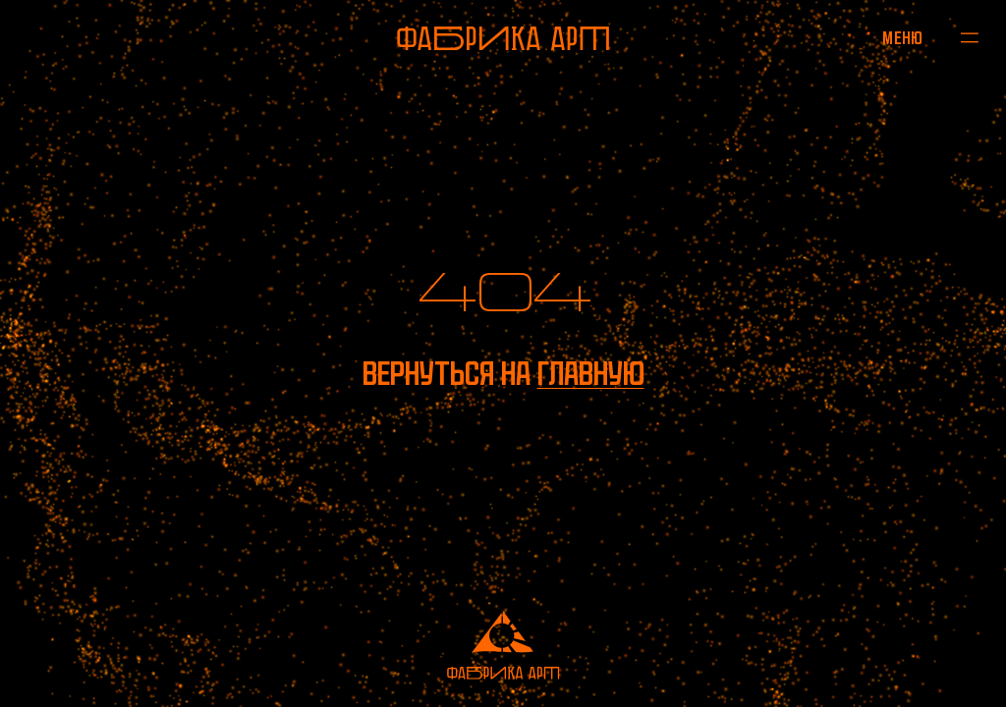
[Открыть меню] (903, 37)
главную (590, 373)
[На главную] (503, 38)
